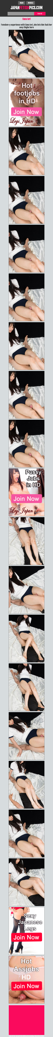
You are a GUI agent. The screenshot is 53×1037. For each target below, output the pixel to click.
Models (30, 3)
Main (21, 3)
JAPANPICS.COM (26, 8)
